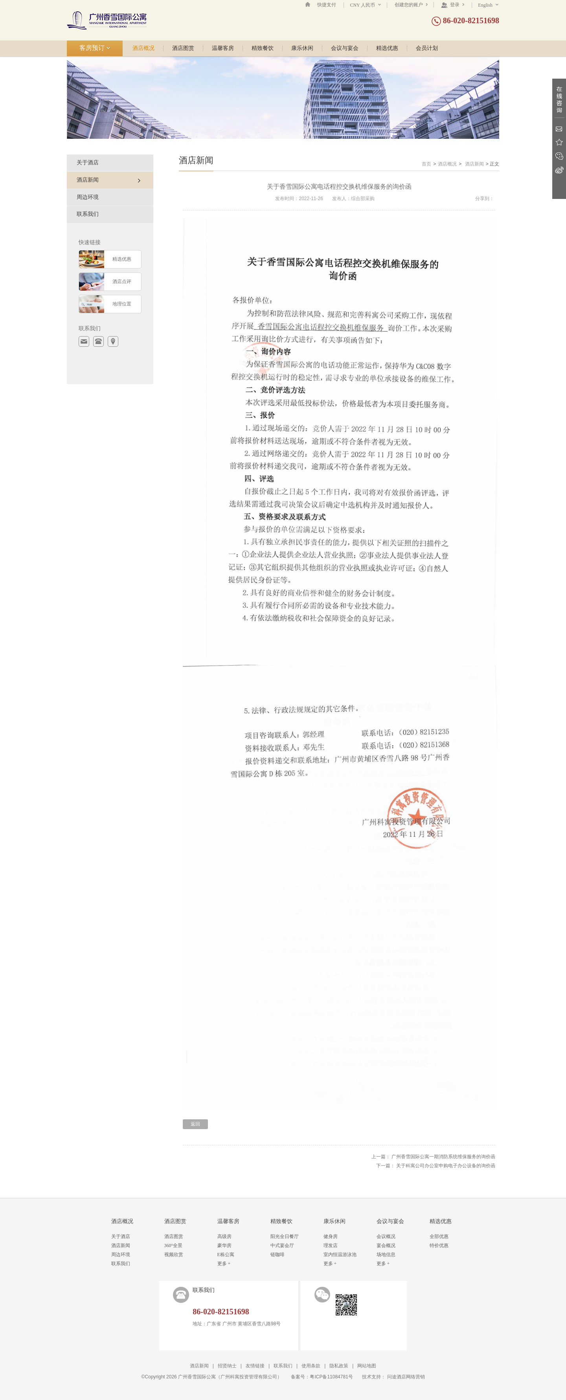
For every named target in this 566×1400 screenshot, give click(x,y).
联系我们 (88, 214)
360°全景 (173, 1245)
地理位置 (121, 304)
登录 (452, 4)
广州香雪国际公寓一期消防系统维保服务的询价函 (443, 1156)
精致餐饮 (263, 48)
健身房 (330, 1236)
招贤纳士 (227, 1366)
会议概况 (386, 1236)
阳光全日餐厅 (284, 1236)
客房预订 (94, 47)
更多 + (224, 1263)
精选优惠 (387, 48)
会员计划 (427, 48)
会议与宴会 (344, 48)
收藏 (559, 142)
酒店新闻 (474, 164)
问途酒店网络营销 (406, 1377)
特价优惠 (439, 1245)
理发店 (330, 1245)
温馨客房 (223, 48)
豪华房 (224, 1245)
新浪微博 (559, 170)
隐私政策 (338, 1366)
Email (559, 129)
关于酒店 (88, 163)
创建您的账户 (411, 4)
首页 (426, 164)
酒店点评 (121, 281)
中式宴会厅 (282, 1245)
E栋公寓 (225, 1254)
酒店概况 (143, 48)
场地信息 (386, 1254)
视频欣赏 (173, 1254)
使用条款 (310, 1366)
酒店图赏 (183, 48)
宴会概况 (386, 1245)
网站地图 (366, 1366)
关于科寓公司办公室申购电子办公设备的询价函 (445, 1165)
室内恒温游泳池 (340, 1254)
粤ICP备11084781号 (331, 1377)
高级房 (224, 1236)
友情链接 (255, 1366)
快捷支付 (326, 4)
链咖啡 (277, 1254)
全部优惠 (439, 1236)
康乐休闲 (302, 48)
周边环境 (88, 197)
